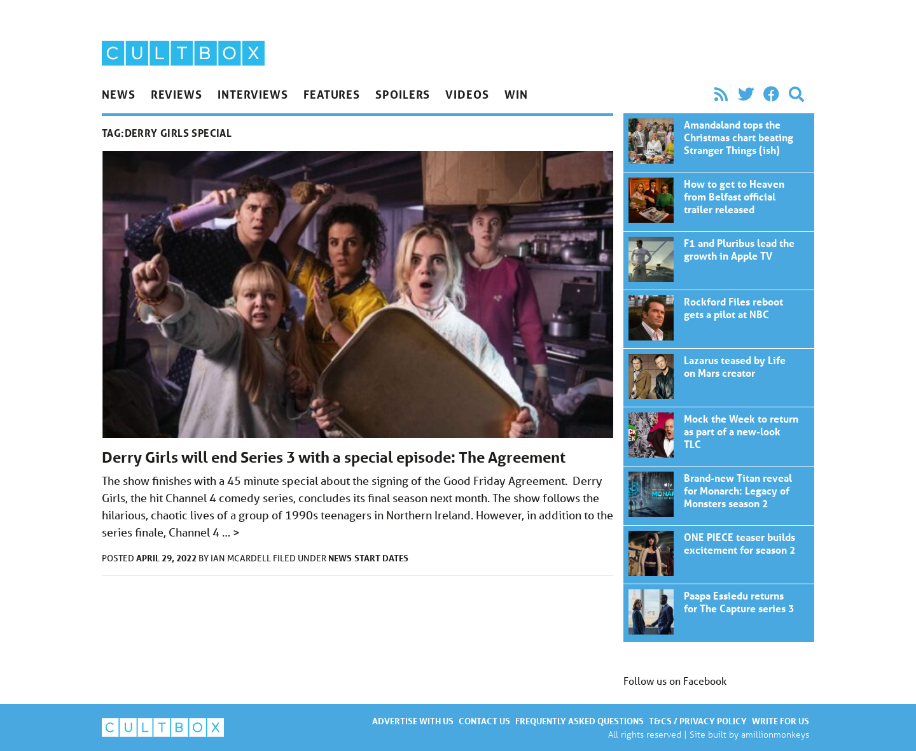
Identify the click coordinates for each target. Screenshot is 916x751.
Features (331, 94)
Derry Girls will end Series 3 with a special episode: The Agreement (334, 457)
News (118, 94)
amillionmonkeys (775, 734)
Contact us (484, 721)
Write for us (780, 721)
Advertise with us (413, 721)
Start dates (381, 558)
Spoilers (402, 94)
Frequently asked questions (579, 721)
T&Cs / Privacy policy (698, 721)
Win (516, 94)
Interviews (253, 94)
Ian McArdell (242, 558)
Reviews (176, 94)
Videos (467, 94)
